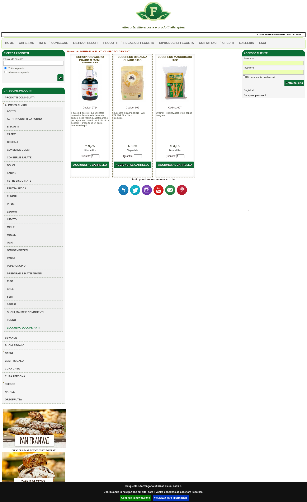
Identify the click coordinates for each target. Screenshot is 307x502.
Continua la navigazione (135, 497)
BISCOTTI (13, 126)
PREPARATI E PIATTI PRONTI (24, 273)
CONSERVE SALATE (19, 157)
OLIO (10, 242)
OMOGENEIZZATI (17, 250)
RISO (10, 281)
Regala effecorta (138, 43)
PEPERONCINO (16, 265)
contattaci (208, 43)
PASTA (11, 258)
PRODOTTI (110, 43)
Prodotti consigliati (19, 97)
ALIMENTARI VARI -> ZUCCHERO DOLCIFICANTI (103, 51)
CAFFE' (11, 134)
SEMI (10, 296)
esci (262, 43)
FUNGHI (11, 196)
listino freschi (85, 43)
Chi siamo (26, 43)
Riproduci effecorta (176, 43)
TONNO (11, 320)
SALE (10, 289)
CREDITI (228, 43)
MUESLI (11, 234)
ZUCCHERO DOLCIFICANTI (23, 327)
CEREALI (12, 142)
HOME (9, 43)
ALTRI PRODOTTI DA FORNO (24, 118)
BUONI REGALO (14, 345)
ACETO (11, 111)
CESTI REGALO (14, 360)
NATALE (10, 391)
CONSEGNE (59, 43)
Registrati (249, 90)
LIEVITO (11, 219)
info (42, 43)
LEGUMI (12, 211)
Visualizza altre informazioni (171, 497)
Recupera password (255, 95)
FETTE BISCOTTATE (19, 180)
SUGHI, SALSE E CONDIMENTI (25, 312)
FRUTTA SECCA (16, 188)
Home (70, 51)
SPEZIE (11, 304)
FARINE (11, 173)
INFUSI (11, 204)
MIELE (11, 227)
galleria (246, 43)
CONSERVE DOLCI (18, 149)
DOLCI (11, 165)
